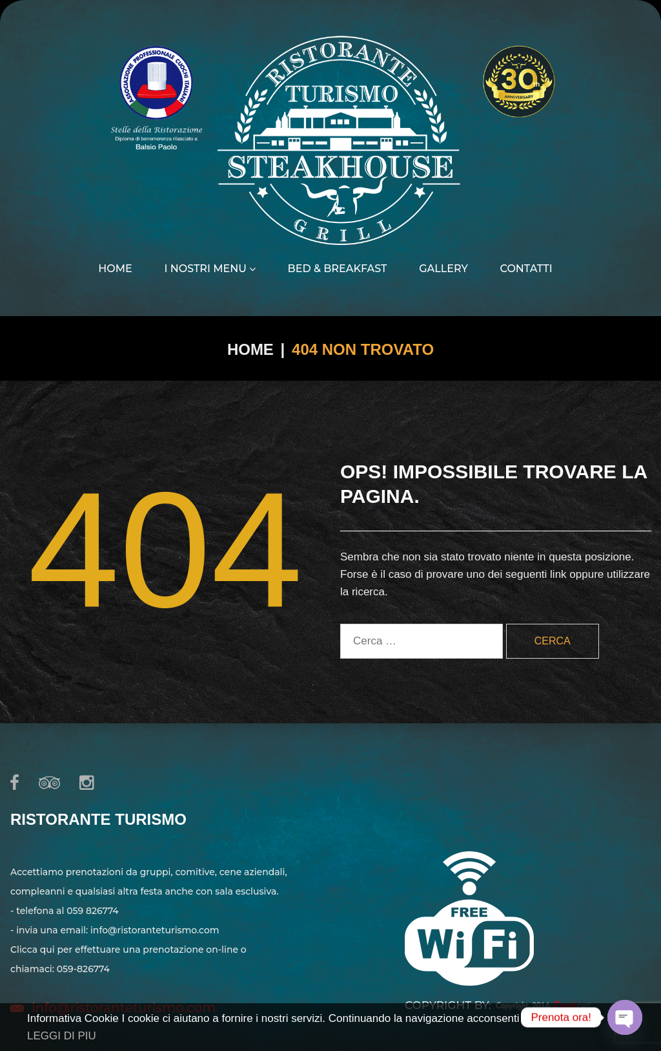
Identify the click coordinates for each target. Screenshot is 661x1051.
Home (115, 269)
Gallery (443, 269)
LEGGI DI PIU (61, 1036)
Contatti (526, 269)
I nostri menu (209, 269)
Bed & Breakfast (337, 269)
